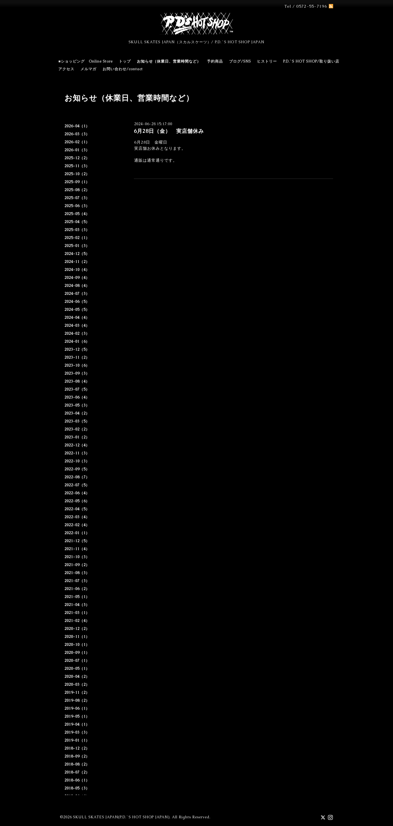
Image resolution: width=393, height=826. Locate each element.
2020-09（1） (77, 652)
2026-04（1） (77, 126)
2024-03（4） (77, 325)
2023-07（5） (77, 389)
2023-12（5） (77, 349)
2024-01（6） (77, 341)
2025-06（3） (77, 205)
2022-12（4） (77, 445)
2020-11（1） (77, 636)
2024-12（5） (77, 253)
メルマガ (88, 69)
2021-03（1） (77, 612)
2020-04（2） (77, 676)
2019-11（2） (77, 692)
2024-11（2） (77, 261)
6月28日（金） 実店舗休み (169, 131)
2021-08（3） (77, 572)
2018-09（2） (77, 756)
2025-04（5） (77, 221)
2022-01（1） (77, 533)
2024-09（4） (77, 277)
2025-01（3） (77, 245)
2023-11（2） (77, 357)
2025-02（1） (77, 237)
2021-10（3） (77, 556)
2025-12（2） (77, 158)
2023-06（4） (77, 397)
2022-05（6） (77, 501)
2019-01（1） (77, 740)
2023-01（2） (77, 437)
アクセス (66, 69)
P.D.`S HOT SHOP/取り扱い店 (311, 61)
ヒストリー (267, 61)
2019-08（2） (77, 700)
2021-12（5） (77, 540)
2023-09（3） (77, 373)
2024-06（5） (77, 301)
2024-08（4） (77, 285)
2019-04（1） (77, 724)
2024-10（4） (77, 269)
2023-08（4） (77, 381)
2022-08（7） (77, 477)
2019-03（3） (77, 732)
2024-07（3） (77, 293)
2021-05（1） (77, 596)
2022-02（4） (77, 525)
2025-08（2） (77, 189)
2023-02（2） (77, 429)
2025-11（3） (77, 166)
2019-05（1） (77, 716)
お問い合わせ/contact (123, 69)
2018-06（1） (77, 780)
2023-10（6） (77, 365)
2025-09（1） (77, 181)
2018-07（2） (77, 772)
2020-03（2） (77, 684)
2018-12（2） (77, 748)
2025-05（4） (77, 213)
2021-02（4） (77, 620)
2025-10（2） (77, 174)
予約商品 (215, 61)
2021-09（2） (77, 564)
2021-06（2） (77, 588)
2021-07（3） (77, 580)
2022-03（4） (77, 517)
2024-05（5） (77, 309)
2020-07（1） (77, 660)
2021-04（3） (77, 604)
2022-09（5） (77, 469)
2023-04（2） (77, 413)
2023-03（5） (77, 421)
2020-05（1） (77, 668)
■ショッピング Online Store (85, 61)
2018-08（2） (77, 764)
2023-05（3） (77, 405)
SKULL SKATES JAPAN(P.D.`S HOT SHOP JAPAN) (121, 817)
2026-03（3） (77, 134)
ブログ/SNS (240, 61)
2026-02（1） (77, 142)
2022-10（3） (77, 461)
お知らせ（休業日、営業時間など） (169, 61)
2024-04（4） (77, 317)
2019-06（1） (77, 708)
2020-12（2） (77, 628)
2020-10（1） (77, 644)
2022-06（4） (77, 493)
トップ (125, 61)
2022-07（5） (77, 485)
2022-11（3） (77, 453)
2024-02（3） (77, 333)
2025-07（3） (77, 197)
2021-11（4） (77, 548)
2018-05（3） (77, 788)
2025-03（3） (77, 229)
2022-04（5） (77, 509)
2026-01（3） (77, 150)
